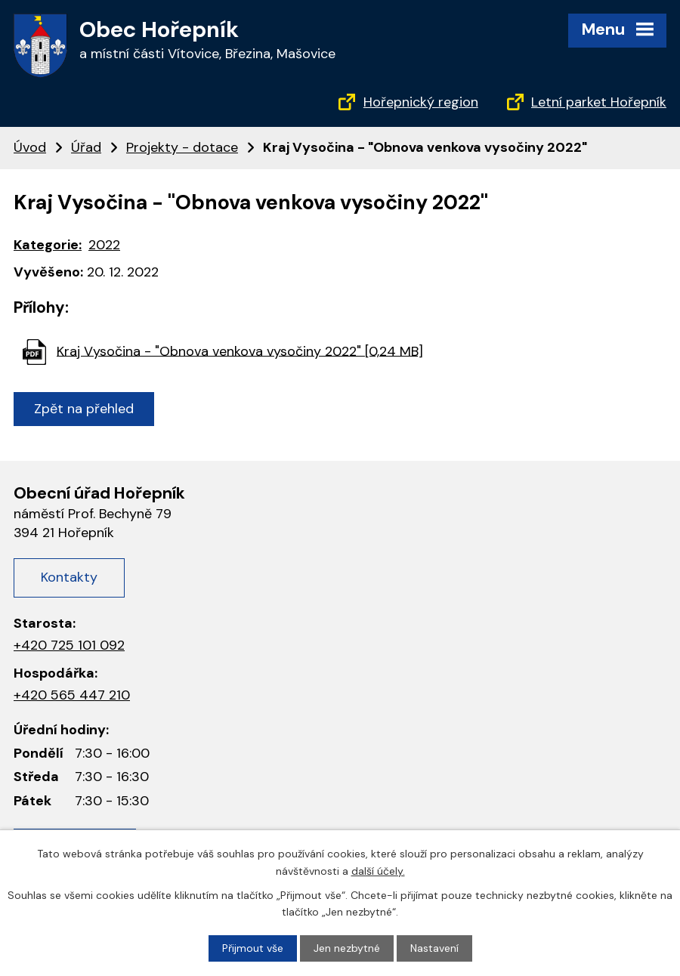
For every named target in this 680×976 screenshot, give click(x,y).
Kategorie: (48, 245)
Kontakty (69, 577)
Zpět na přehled (84, 409)
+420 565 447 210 (72, 695)
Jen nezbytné (347, 948)
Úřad (86, 147)
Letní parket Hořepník (598, 102)
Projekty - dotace (182, 147)
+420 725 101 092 (69, 645)
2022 (104, 245)
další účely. (378, 870)
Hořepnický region (420, 102)
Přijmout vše (252, 948)
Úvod (30, 147)
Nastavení (434, 948)
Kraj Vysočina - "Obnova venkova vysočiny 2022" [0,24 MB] (240, 350)
